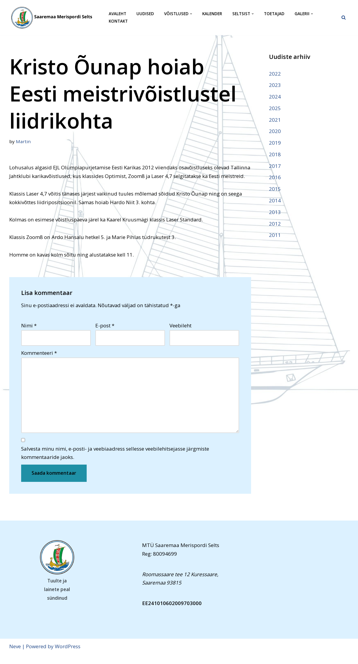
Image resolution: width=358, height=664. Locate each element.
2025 (275, 108)
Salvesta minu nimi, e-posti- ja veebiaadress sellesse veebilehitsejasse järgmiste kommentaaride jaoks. (115, 462)
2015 (275, 189)
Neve (15, 655)
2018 (275, 154)
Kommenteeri (39, 361)
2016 (275, 177)
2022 (275, 73)
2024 (275, 96)
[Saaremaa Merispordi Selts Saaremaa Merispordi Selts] (54, 17)
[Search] (343, 17)
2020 (275, 131)
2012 (275, 224)
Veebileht (180, 334)
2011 (275, 235)
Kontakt (118, 21)
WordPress (67, 655)
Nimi (29, 334)
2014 (275, 200)
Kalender (212, 14)
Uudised (145, 14)
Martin (23, 141)
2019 (275, 143)
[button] (191, 14)
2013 (275, 212)
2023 (275, 85)
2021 (275, 119)
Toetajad (274, 14)
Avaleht (117, 14)
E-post (104, 334)
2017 (275, 166)
